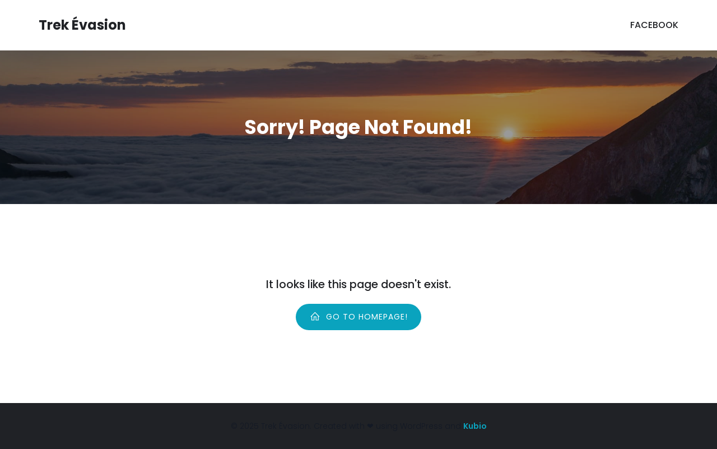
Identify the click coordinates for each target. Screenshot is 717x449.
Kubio (475, 426)
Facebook (654, 24)
